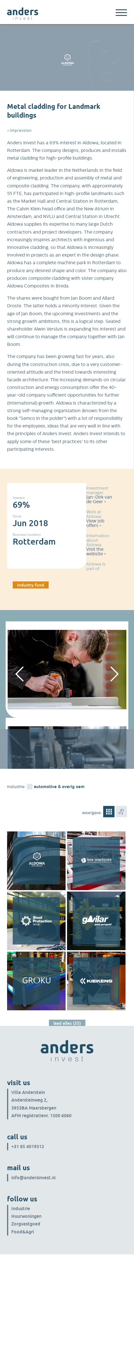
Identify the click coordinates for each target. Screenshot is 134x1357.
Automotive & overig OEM (59, 786)
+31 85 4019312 (27, 1146)
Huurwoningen (26, 1216)
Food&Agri (22, 1232)
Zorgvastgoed (25, 1224)
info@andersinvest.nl (33, 1177)
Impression (21, 130)
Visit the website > (96, 551)
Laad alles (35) (67, 1023)
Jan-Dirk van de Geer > (99, 499)
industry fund (30, 584)
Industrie (20, 1208)
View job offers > (95, 523)
